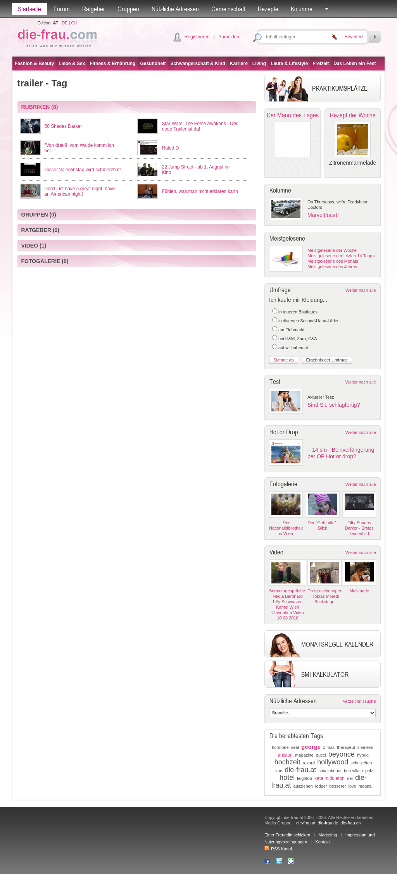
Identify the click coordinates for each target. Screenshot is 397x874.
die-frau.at (300, 770)
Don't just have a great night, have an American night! (80, 191)
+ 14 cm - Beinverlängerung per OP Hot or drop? (340, 453)
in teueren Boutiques (298, 312)
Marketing (327, 835)
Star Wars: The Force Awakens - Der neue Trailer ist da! (200, 126)
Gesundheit (153, 63)
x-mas (329, 747)
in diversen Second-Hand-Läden (309, 320)
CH (74, 23)
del (350, 778)
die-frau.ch (350, 823)
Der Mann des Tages (293, 115)
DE (64, 23)
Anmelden (228, 37)
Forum (62, 9)
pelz (369, 770)
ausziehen (303, 786)
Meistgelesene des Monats (332, 261)
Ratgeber (93, 9)
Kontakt (322, 842)
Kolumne (301, 9)
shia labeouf (329, 770)
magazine (304, 755)
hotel (287, 777)
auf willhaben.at (293, 347)
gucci (321, 755)
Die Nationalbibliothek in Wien (286, 528)
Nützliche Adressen (175, 9)
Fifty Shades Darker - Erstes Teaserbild (359, 528)
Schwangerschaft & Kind (197, 63)
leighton (304, 778)
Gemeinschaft (228, 9)
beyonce (341, 754)
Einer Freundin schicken (287, 835)
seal (295, 747)
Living (259, 63)
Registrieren (197, 37)
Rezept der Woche (353, 115)
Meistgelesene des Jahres (332, 266)
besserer (338, 786)
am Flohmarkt (291, 329)
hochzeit (287, 762)
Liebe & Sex (72, 63)
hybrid (363, 755)
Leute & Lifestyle (289, 63)
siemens (365, 747)
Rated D (170, 148)
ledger (321, 786)
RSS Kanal (278, 848)
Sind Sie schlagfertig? (333, 405)
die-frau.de (328, 823)
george (311, 746)
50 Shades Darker (63, 126)
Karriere (239, 63)
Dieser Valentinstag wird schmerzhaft (83, 169)
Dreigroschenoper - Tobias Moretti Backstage (324, 596)
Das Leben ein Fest (354, 63)
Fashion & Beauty (34, 63)
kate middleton (329, 778)
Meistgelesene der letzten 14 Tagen (341, 255)
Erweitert (354, 37)
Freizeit (320, 63)
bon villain (353, 770)
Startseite (29, 9)
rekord (309, 762)
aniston (285, 755)
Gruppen (128, 9)
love (352, 786)
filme (277, 770)
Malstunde (359, 590)
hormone (280, 747)
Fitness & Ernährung (112, 63)
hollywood (332, 762)
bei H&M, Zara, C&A (297, 338)
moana (365, 786)
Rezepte (268, 9)
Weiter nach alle (360, 290)
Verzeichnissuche (359, 701)
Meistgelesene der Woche (332, 250)
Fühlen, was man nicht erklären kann (200, 191)
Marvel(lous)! (323, 215)
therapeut (346, 747)
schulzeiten (361, 762)
